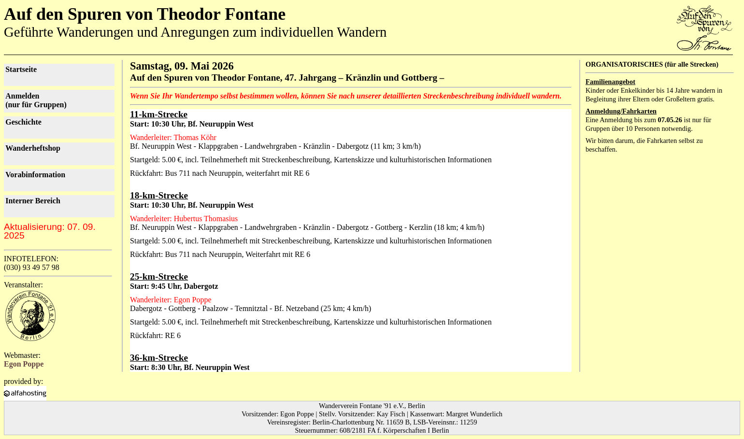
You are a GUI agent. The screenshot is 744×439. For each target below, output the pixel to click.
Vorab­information (35, 174)
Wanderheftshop (32, 148)
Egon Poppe (23, 364)
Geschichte (23, 122)
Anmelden (36, 100)
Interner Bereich (32, 201)
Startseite (21, 69)
